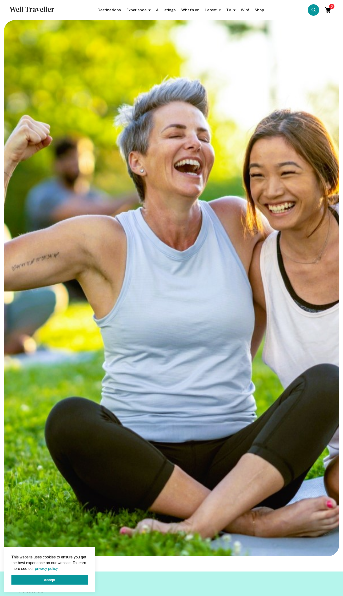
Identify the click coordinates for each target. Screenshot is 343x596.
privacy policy (46, 569)
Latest (211, 9)
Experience (136, 9)
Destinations (109, 9)
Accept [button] (49, 580)
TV (228, 9)
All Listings (166, 9)
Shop (259, 9)
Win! (245, 9)
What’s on (190, 9)
